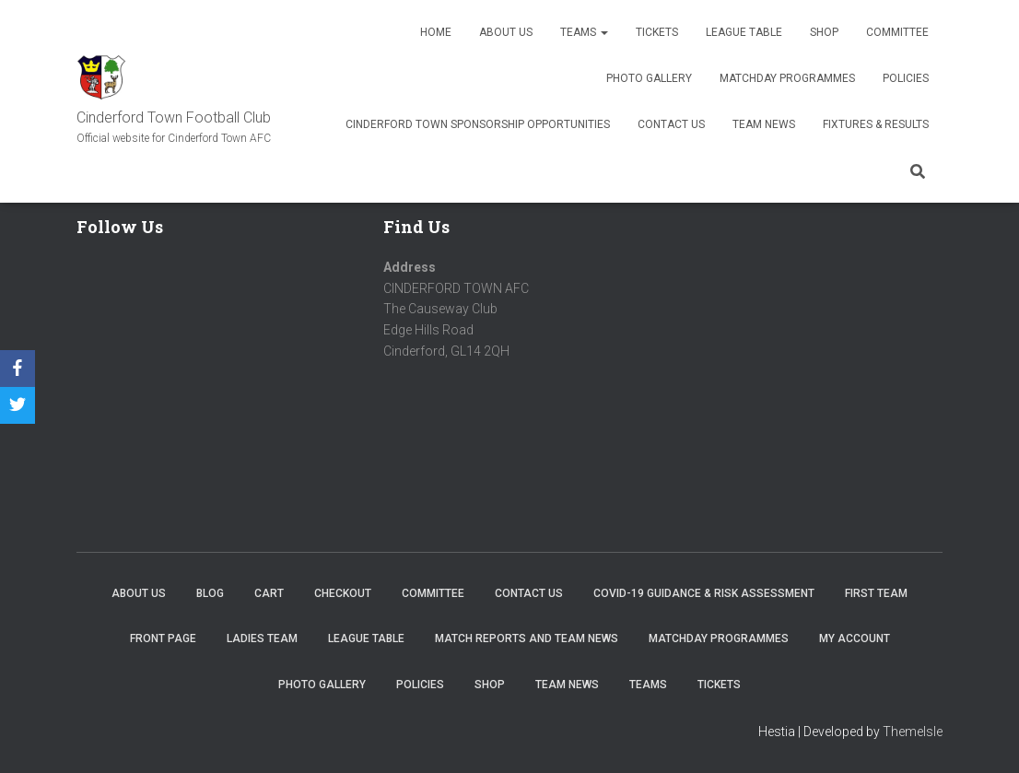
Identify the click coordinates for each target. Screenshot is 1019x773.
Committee (897, 32)
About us (506, 32)
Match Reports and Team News (526, 638)
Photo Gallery (649, 78)
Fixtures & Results (876, 124)
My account (854, 638)
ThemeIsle (913, 731)
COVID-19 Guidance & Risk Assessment (703, 593)
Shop (824, 32)
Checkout (342, 593)
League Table (744, 32)
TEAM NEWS (763, 124)
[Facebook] (17, 368)
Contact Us (671, 124)
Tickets (657, 32)
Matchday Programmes (787, 78)
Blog (210, 593)
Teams (584, 32)
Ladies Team (262, 638)
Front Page (163, 638)
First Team (876, 593)
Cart (269, 593)
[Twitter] (17, 405)
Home (435, 32)
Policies (906, 78)
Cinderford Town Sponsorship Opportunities (478, 124)
